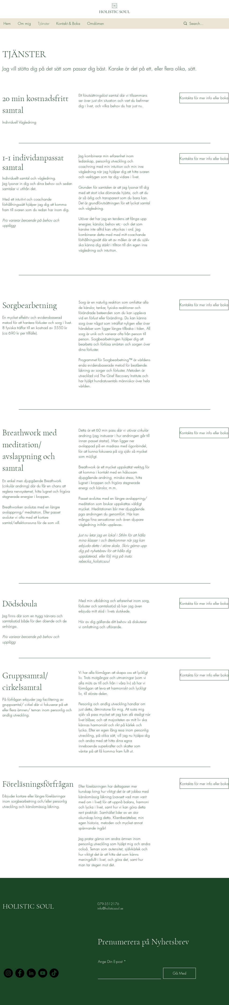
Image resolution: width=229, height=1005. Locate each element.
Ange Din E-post (110, 961)
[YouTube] (42, 973)
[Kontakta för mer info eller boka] (204, 98)
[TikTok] (54, 973)
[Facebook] (19, 973)
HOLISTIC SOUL (114, 11)
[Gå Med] (179, 973)
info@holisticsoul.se (110, 908)
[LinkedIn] (31, 973)
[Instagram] (8, 973)
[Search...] (202, 23)
